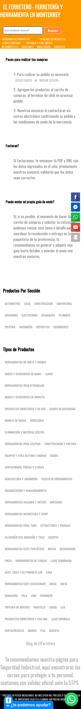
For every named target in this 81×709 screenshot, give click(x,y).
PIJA (42, 630)
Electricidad (29, 315)
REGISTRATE (27, 47)
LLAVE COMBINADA (61, 560)
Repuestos (43, 327)
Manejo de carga (15, 420)
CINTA (63, 584)
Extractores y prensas (55, 525)
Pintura (10, 327)
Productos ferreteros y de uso (25, 409)
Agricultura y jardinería (21, 479)
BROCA (52, 549)
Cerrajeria (37, 420)
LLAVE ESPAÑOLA (60, 619)
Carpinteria (64, 303)
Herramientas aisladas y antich (25, 502)
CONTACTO (59, 47)
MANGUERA (11, 595)
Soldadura (48, 315)
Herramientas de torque (31, 560)
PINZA (8, 560)
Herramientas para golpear (22, 444)
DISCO (52, 584)
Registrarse (23, 80)
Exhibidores (60, 327)
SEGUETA (54, 630)
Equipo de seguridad (62, 409)
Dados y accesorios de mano (23, 374)
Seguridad (11, 315)
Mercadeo (56, 502)
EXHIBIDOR (46, 595)
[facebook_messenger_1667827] (8, 700)
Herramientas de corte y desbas (25, 362)
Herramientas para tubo (21, 525)
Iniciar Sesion (49, 80)
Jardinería (25, 327)
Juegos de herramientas (56, 479)
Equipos (53, 537)
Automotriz (12, 303)
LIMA (33, 595)
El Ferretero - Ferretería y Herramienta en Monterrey (31, 11)
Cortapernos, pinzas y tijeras (24, 467)
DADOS (54, 455)
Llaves (49, 374)
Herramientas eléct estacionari (25, 584)
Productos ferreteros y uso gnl (26, 619)
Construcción (43, 303)
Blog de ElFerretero (40, 643)
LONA (49, 572)
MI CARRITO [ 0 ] (10, 47)
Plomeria (64, 315)
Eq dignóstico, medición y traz (24, 537)
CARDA (53, 607)
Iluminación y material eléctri (24, 432)
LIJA (63, 607)
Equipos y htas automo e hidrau (25, 455)
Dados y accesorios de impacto (25, 397)
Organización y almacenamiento (26, 490)
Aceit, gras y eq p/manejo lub (23, 572)
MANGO (32, 630)
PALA (24, 595)
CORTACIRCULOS (14, 630)
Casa (27, 303)
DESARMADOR (68, 549)
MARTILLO (39, 607)
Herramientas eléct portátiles (24, 549)
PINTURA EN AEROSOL (17, 607)
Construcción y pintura (60, 444)
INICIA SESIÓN (43, 47)
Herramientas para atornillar (24, 385)
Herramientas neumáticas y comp (26, 514)
